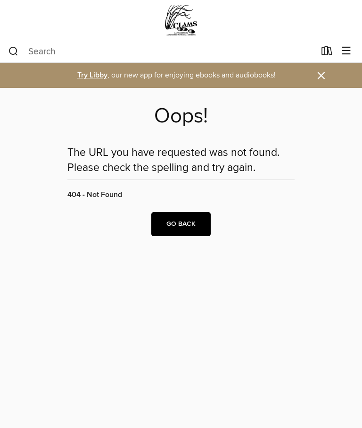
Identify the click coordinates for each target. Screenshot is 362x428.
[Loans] (327, 53)
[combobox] (162, 51)
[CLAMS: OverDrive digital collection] (181, 20)
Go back (181, 224)
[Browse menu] (346, 51)
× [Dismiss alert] (321, 76)
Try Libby (92, 75)
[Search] (13, 51)
